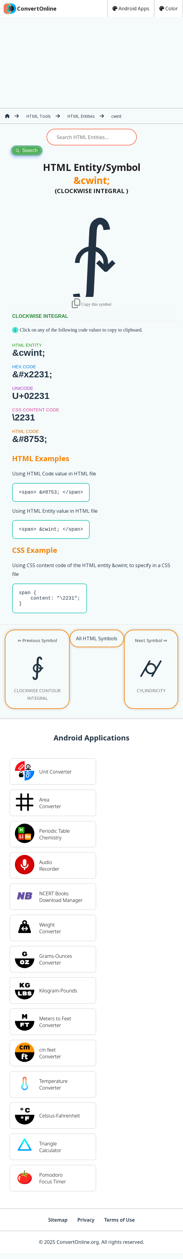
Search (27, 150)
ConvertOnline (29, 8)
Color (168, 8)
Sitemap (57, 1226)
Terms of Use (119, 1226)
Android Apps (130, 8)
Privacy (85, 1226)
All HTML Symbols (96, 644)
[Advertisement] (91, 62)
